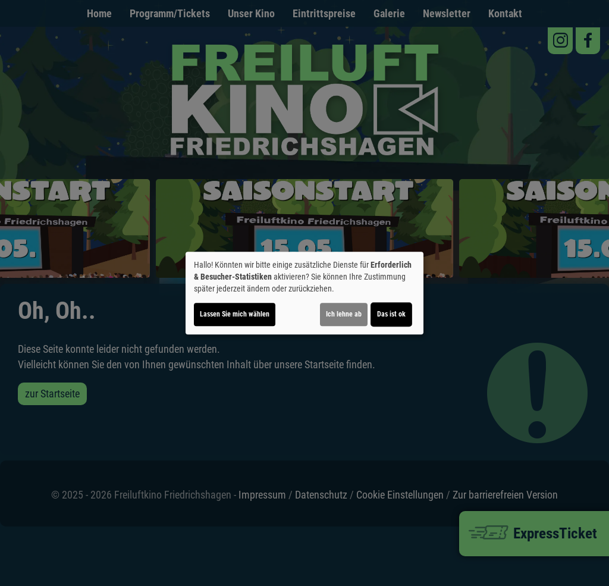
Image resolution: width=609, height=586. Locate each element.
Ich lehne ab (344, 314)
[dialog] (304, 293)
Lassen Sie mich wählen (234, 314)
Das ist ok (391, 314)
